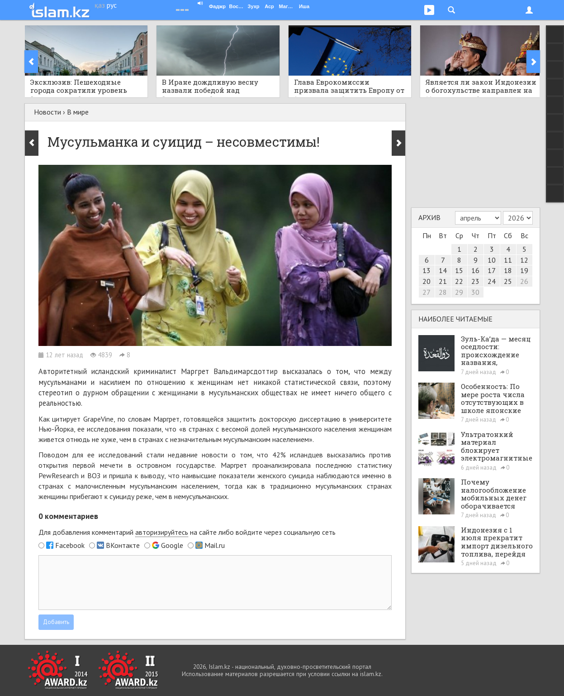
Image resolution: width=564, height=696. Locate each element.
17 (492, 270)
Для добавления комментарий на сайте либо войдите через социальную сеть (187, 532)
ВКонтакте (123, 545)
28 (443, 292)
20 (426, 281)
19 (524, 270)
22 (459, 281)
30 (475, 292)
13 (426, 270)
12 (524, 259)
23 (475, 281)
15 (459, 270)
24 (492, 281)
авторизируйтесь (161, 532)
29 (459, 292)
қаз (100, 5)
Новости (47, 111)
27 (426, 292)
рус (112, 5)
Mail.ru (214, 545)
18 (508, 270)
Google (172, 545)
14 (443, 270)
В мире (78, 111)
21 (443, 281)
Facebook (70, 545)
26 (524, 281)
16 (475, 270)
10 (492, 259)
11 (508, 259)
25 (508, 281)
